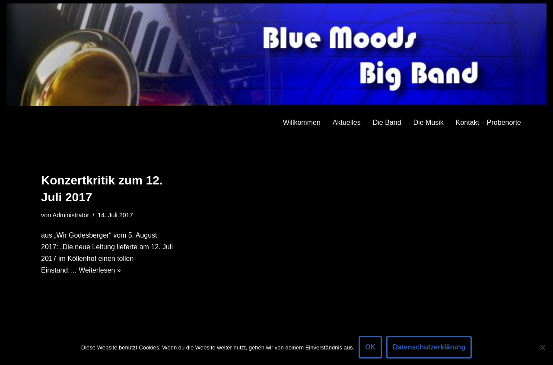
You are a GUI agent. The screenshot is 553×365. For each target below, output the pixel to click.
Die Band (387, 122)
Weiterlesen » (100, 270)
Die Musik (428, 122)
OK (370, 347)
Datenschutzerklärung (429, 347)
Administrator (70, 215)
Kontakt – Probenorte (488, 122)
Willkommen (302, 122)
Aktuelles (347, 122)
